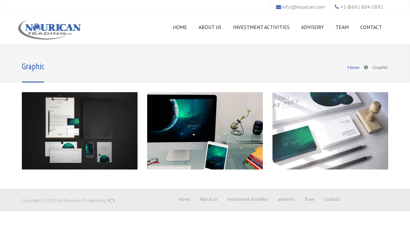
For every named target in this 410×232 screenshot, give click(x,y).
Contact (371, 27)
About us (210, 27)
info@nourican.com (303, 7)
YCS (111, 200)
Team (342, 27)
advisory (312, 27)
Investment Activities (261, 27)
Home (180, 27)
